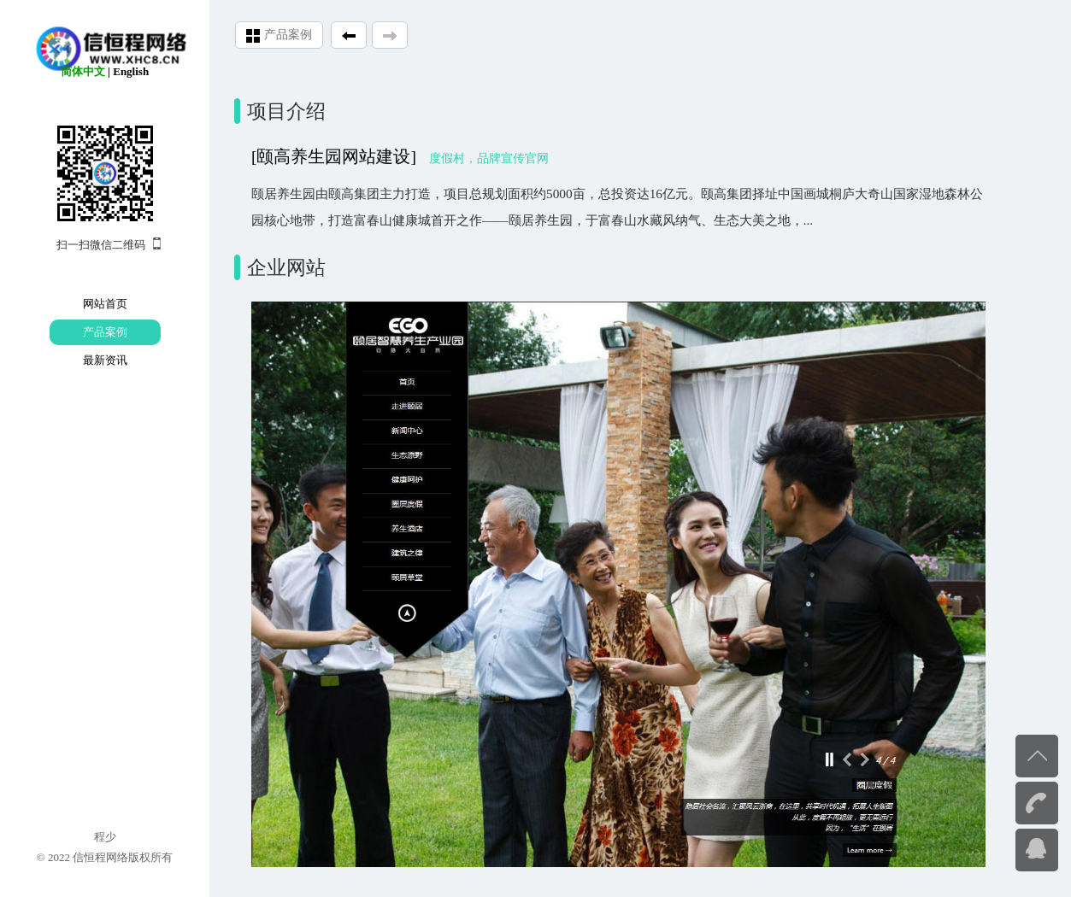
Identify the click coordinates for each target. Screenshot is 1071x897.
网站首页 (105, 303)
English (131, 71)
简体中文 (83, 71)
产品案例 (105, 331)
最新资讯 (105, 360)
